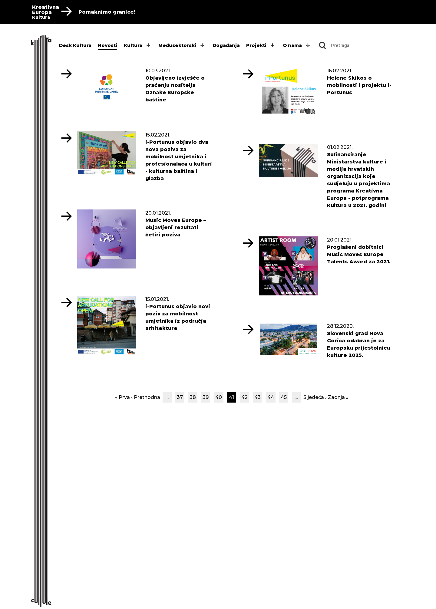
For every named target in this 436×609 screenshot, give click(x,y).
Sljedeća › (315, 397)
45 (284, 397)
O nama (292, 45)
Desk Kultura (75, 45)
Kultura (133, 45)
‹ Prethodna (145, 397)
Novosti (107, 45)
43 (257, 397)
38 (193, 397)
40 (218, 397)
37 (180, 397)
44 (270, 397)
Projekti (256, 45)
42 (244, 397)
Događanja (226, 45)
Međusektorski (177, 45)
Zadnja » (338, 397)
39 (206, 397)
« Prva (122, 397)
